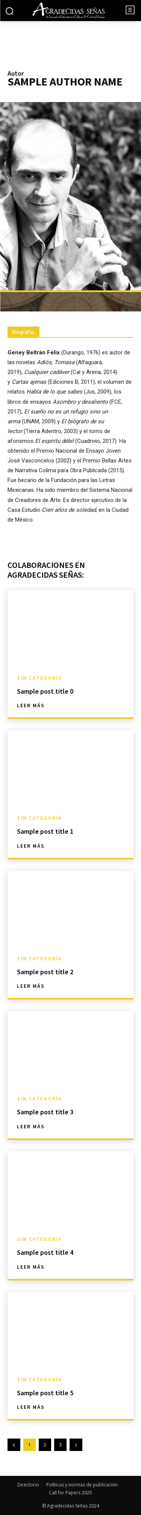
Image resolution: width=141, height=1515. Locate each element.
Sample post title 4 (45, 1252)
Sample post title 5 (45, 1392)
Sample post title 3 (45, 1112)
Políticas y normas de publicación (82, 1484)
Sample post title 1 (45, 831)
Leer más (31, 705)
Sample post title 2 (45, 971)
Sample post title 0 (45, 691)
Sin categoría (39, 677)
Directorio (28, 1484)
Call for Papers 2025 (70, 1492)
